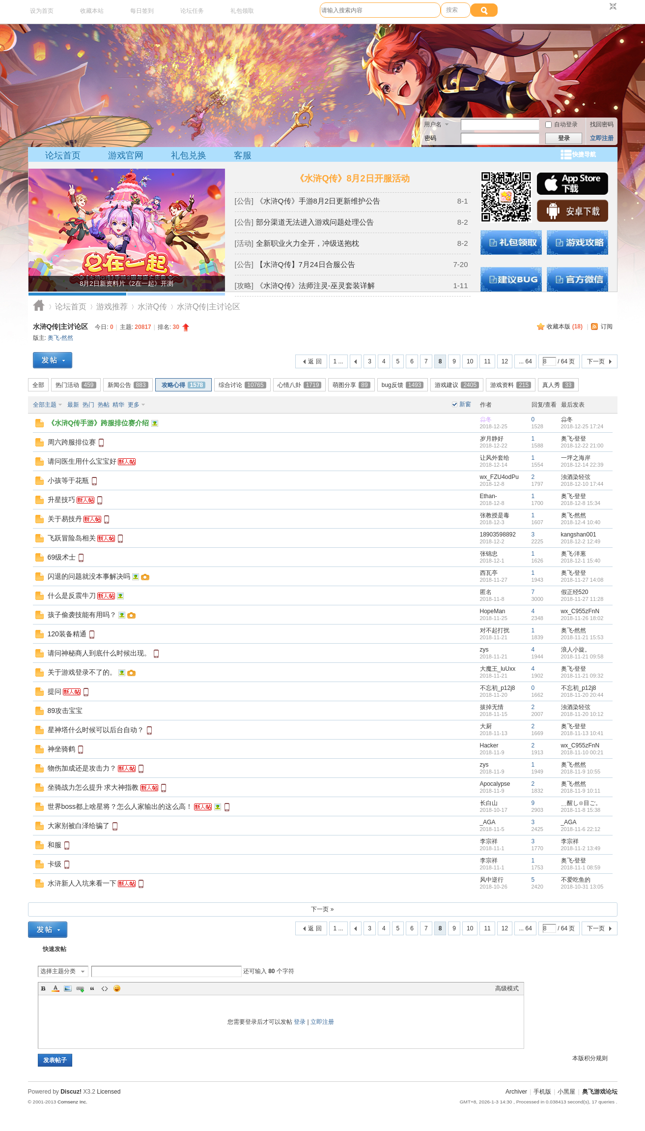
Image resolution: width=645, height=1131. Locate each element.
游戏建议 (457, 385)
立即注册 (602, 138)
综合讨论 (242, 385)
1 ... (338, 361)
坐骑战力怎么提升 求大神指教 (93, 787)
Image (68, 988)
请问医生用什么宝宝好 (82, 461)
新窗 (465, 404)
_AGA (488, 822)
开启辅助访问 (603, 6)
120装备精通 (67, 634)
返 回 (314, 361)
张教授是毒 (494, 515)
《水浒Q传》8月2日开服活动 (352, 178)
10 (470, 361)
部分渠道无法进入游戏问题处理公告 (315, 222)
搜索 (452, 9)
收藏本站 (92, 10)
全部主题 (44, 404)
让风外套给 (494, 457)
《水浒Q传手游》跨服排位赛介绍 (98, 423)
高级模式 (507, 988)
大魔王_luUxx (498, 668)
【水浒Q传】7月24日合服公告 (305, 264)
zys (484, 649)
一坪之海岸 (575, 457)
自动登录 (561, 124)
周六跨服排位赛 (72, 442)
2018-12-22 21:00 (582, 445)
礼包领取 (242, 10)
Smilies (117, 988)
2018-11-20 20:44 (582, 695)
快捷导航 (584, 154)
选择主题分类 (58, 971)
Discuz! (71, 1091)
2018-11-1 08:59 (581, 867)
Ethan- (488, 496)
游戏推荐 (112, 306)
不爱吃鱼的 (575, 879)
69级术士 (62, 557)
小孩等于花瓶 (68, 480)
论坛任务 (192, 10)
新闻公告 (128, 385)
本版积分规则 (590, 1058)
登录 (300, 1021)
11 (487, 361)
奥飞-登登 (574, 438)
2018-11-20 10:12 (582, 714)
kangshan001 (578, 534)
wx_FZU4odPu (499, 477)
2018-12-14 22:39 (582, 465)
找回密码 (602, 124)
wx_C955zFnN (580, 611)
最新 (73, 404)
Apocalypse (495, 783)
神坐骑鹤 (61, 749)
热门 (88, 404)
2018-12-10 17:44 (582, 484)
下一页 (596, 361)
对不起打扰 (494, 630)
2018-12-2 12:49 (581, 541)
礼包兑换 (188, 155)
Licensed (108, 1091)
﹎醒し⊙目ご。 (581, 803)
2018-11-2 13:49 (581, 848)
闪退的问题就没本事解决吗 (89, 576)
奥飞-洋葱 (574, 553)
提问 (54, 691)
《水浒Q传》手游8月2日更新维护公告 (318, 201)
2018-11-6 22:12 (581, 829)
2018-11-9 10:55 (581, 771)
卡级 (54, 864)
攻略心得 (184, 385)
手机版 (542, 1091)
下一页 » (322, 909)
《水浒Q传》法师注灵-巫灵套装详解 (315, 285)
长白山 (489, 803)
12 (505, 361)
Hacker (489, 745)
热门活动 (76, 385)
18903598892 (498, 534)
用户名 (433, 124)
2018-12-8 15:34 (581, 503)
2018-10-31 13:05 (582, 887)
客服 (243, 155)
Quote (92, 988)
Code (105, 988)
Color (55, 988)
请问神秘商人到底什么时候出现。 (99, 653)
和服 (54, 845)
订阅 (607, 326)
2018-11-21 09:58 (582, 656)
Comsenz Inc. (72, 1101)
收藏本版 (565, 326)
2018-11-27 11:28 (582, 599)
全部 (38, 385)
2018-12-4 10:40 (581, 522)
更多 (134, 404)
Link (80, 988)
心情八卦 (300, 385)
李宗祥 (489, 841)
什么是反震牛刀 (72, 595)
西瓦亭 (489, 572)
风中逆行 (492, 879)
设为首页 (42, 10)
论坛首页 (63, 155)
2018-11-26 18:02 (582, 618)
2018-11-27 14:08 (582, 580)
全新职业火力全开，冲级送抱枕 (307, 243)
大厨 (486, 726)
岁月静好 (492, 438)
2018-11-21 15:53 (582, 637)
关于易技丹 (65, 519)
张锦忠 (489, 553)
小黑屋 (566, 1091)
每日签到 (142, 10)
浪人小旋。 (575, 649)
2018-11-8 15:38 (581, 810)
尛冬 (486, 419)
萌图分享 (351, 385)
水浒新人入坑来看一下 (82, 883)
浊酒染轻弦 (575, 477)
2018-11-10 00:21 (582, 752)
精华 (118, 404)
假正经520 (575, 592)
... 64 (525, 361)
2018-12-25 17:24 (582, 426)
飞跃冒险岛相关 (72, 538)
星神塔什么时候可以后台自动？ (96, 730)
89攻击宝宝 (65, 710)
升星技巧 (61, 500)
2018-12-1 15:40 (581, 561)
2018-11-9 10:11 (581, 791)
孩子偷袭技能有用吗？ (82, 615)
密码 (430, 138)
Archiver (516, 1091)
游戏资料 (510, 385)
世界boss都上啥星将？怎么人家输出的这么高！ (120, 806)
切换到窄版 (611, 6)
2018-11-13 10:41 (582, 733)
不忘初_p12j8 (497, 688)
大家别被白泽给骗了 (79, 826)
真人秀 (558, 385)
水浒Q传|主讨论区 (60, 326)
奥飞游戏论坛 (39, 306)
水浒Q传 (152, 306)
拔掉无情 (492, 707)
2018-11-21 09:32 (582, 676)
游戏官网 (125, 155)
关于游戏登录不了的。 (82, 672)
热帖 (104, 404)
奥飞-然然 (60, 337)
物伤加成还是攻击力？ (82, 768)
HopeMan (492, 611)
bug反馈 (403, 385)
